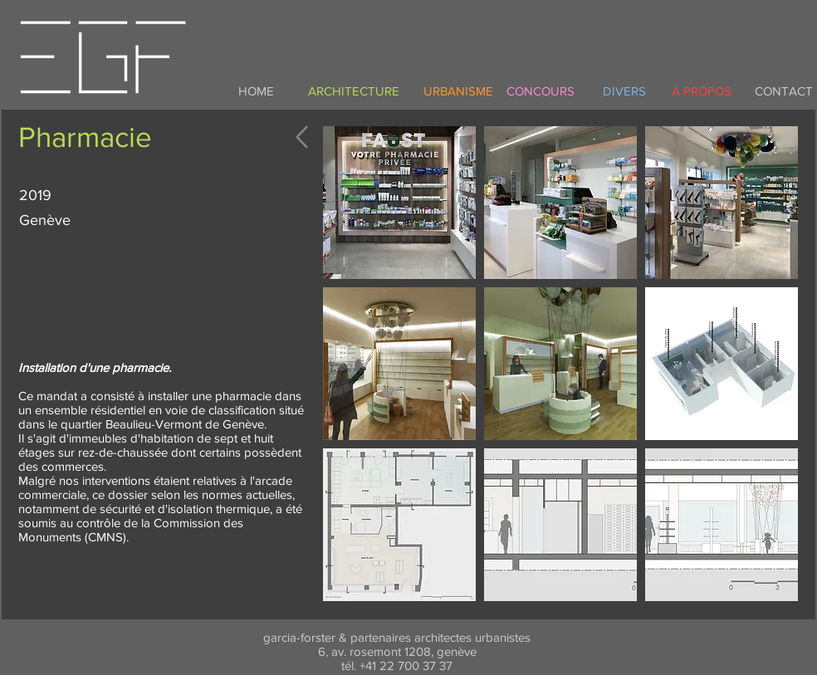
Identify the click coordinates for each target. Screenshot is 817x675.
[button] (399, 202)
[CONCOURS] (540, 90)
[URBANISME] (458, 90)
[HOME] (255, 90)
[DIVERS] (624, 90)
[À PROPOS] (701, 90)
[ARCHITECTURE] (354, 90)
